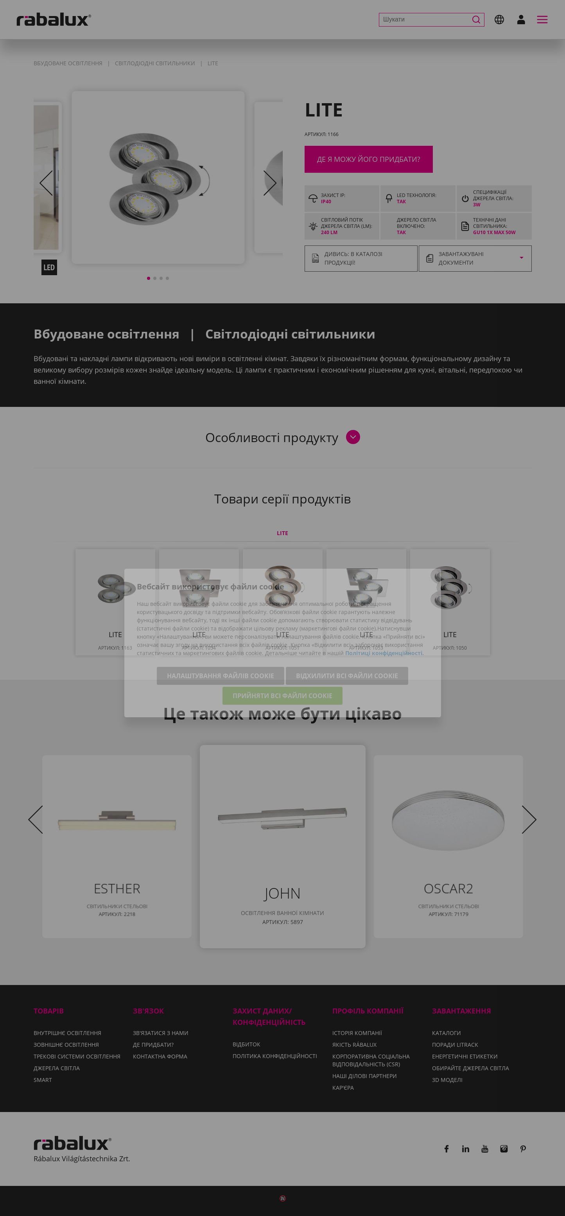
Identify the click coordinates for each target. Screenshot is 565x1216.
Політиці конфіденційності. (384, 618)
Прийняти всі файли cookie (282, 661)
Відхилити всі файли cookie (347, 641)
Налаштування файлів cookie (220, 641)
